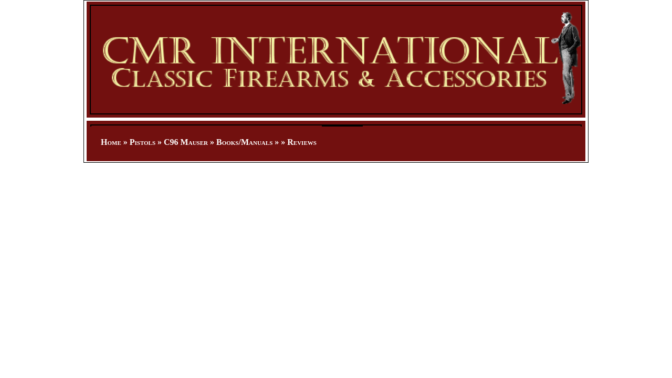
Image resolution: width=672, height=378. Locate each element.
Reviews (302, 142)
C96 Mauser (186, 142)
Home (111, 142)
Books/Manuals (244, 142)
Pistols (142, 142)
